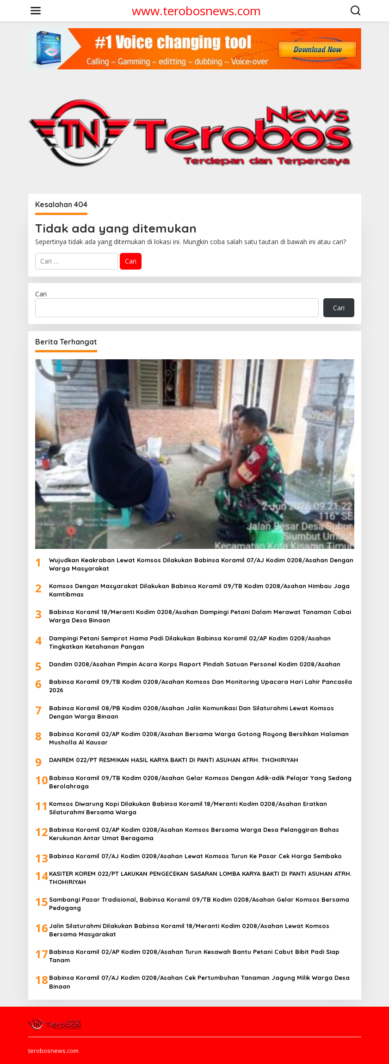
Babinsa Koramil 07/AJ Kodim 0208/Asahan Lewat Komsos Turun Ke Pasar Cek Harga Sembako (195, 856)
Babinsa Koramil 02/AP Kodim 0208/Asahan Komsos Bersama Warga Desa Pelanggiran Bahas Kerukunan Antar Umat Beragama (194, 834)
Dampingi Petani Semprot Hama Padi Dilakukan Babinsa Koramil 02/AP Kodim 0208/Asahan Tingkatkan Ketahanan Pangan (190, 642)
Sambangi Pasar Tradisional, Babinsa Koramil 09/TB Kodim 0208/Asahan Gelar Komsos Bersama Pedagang (199, 903)
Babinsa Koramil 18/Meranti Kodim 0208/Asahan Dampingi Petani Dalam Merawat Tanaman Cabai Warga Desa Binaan (200, 616)
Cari (41, 293)
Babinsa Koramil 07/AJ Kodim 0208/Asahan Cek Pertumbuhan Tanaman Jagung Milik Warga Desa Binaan (199, 982)
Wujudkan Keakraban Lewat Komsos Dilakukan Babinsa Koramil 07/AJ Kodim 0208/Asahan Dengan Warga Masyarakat (201, 564)
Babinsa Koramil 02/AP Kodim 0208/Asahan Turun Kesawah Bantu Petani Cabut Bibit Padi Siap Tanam (194, 956)
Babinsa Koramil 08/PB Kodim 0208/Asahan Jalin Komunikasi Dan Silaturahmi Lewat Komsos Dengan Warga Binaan (191, 712)
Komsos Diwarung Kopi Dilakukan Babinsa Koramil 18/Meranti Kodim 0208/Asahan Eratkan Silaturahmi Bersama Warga (188, 808)
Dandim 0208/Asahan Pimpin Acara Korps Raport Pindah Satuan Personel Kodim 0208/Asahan (194, 664)
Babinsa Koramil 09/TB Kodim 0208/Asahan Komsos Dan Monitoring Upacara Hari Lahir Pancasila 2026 (200, 686)
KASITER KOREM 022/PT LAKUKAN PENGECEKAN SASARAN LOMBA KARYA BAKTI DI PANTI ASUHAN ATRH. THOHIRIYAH (200, 878)
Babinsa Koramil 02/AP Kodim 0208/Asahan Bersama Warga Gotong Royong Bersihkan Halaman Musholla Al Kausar (199, 738)
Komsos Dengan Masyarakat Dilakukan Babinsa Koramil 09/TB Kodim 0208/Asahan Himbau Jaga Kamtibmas (199, 590)
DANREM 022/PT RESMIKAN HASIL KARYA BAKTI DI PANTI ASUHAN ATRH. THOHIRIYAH (173, 759)
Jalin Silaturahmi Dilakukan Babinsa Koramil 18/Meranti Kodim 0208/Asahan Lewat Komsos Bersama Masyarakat (189, 930)
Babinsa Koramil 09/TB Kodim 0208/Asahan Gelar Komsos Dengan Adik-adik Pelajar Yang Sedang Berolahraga (200, 782)
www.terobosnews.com (196, 10)
